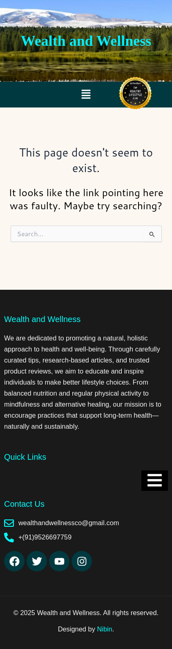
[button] (86, 94)
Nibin (104, 629)
